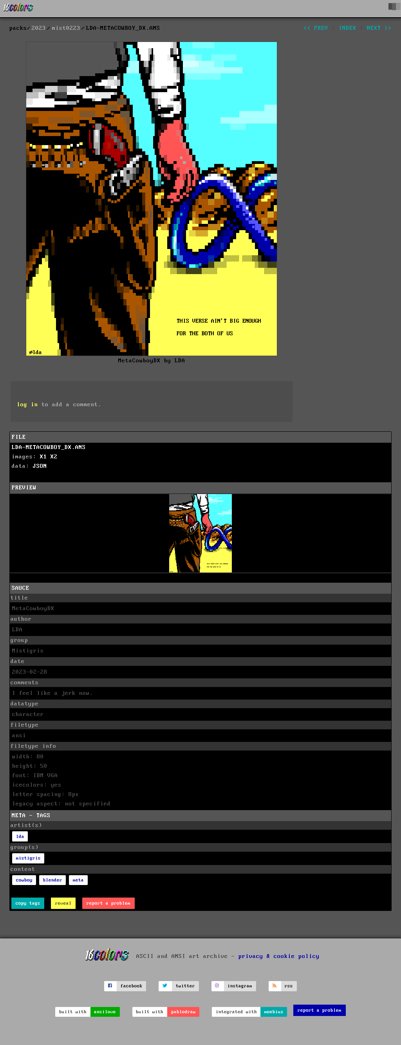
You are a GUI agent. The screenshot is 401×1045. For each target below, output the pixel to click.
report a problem (108, 903)
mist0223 (66, 28)
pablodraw (183, 1011)
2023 (39, 28)
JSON (40, 466)
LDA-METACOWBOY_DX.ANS (49, 447)
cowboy (24, 880)
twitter (185, 986)
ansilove (105, 1011)
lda (20, 836)
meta (78, 880)
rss (289, 986)
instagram (240, 986)
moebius (274, 1011)
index (347, 28)
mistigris (28, 858)
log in (27, 405)
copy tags (28, 903)
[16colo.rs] (18, 8)
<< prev (315, 28)
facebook (132, 986)
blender (52, 880)
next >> (379, 28)
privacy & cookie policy (279, 956)
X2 (54, 457)
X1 (43, 457)
